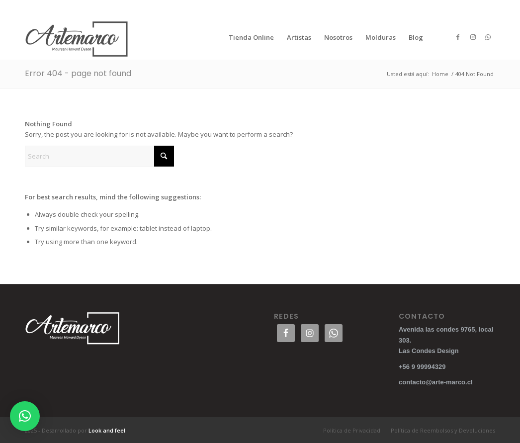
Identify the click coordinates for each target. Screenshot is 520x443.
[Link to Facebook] (457, 36)
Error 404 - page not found (78, 73)
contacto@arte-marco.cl (436, 382)
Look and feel (106, 430)
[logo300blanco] (77, 37)
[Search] (99, 156)
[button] (25, 416)
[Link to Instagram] (472, 36)
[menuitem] (251, 37)
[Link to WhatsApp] (487, 36)
